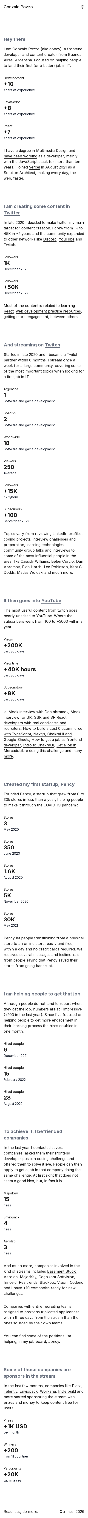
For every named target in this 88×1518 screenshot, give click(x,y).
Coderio (76, 1282)
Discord (50, 239)
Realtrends (28, 1282)
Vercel (34, 167)
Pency (68, 784)
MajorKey (28, 1277)
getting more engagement (26, 316)
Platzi (76, 1385)
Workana (48, 1391)
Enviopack (29, 1391)
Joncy (53, 1341)
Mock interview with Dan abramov (38, 711)
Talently (10, 1391)
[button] (82, 7)
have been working (20, 156)
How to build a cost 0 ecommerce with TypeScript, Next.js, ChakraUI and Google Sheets (43, 734)
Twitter (12, 213)
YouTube (66, 239)
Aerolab (11, 1277)
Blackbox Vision (54, 1282)
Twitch (9, 244)
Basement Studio (62, 1271)
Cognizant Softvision (56, 1277)
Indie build (67, 1391)
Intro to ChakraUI (38, 745)
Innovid (10, 1282)
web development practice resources (48, 311)
